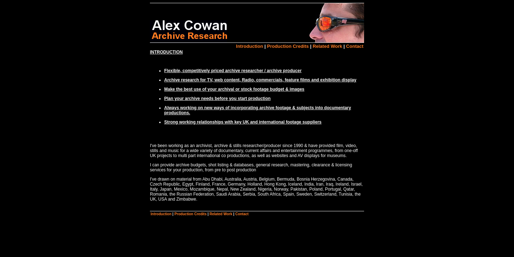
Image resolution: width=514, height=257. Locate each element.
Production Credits (288, 46)
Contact (354, 46)
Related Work (327, 46)
